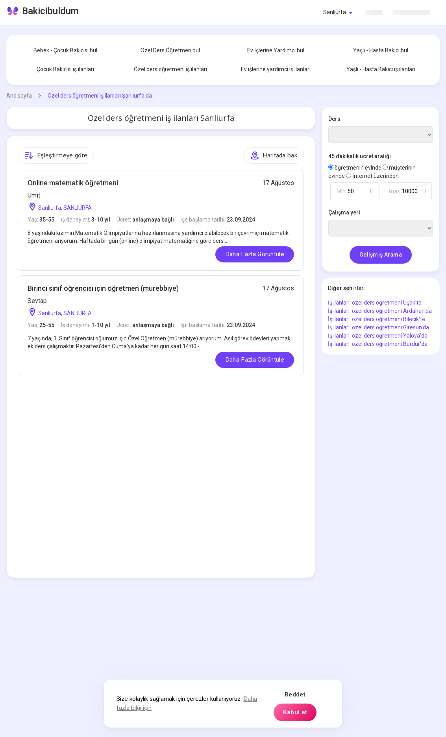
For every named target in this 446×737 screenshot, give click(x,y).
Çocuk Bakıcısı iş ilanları (65, 69)
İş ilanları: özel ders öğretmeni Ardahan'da (380, 311)
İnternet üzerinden (372, 176)
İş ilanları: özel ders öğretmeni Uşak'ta (375, 302)
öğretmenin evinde (355, 167)
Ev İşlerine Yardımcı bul (275, 50)
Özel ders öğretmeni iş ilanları (170, 69)
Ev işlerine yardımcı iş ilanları (276, 69)
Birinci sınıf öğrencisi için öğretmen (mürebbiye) (103, 288)
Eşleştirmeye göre (55, 155)
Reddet (295, 694)
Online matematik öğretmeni (73, 183)
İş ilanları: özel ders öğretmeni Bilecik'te (376, 319)
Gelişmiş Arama (380, 254)
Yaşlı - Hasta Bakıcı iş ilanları (380, 69)
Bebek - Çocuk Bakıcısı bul (65, 50)
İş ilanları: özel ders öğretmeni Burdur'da (377, 344)
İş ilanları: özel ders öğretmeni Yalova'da (377, 335)
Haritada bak (273, 155)
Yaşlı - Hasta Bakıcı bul (380, 50)
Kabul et (295, 712)
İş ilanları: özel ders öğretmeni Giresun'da (378, 327)
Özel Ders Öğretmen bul (170, 50)
